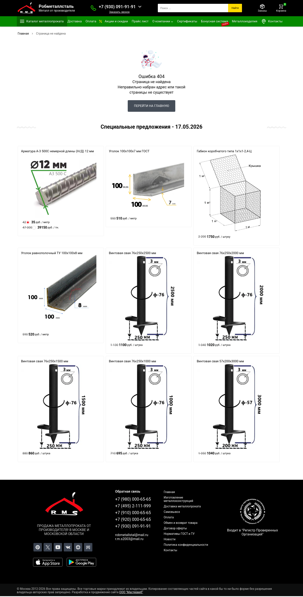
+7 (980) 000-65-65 (133, 499)
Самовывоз (172, 511)
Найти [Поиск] (235, 8)
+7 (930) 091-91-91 (117, 6)
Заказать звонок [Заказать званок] (119, 11)
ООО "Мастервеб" (131, 592)
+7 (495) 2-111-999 (133, 505)
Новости (169, 539)
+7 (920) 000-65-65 (133, 519)
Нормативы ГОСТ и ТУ (179, 533)
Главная (169, 492)
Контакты (272, 21)
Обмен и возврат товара (180, 522)
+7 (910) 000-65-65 (133, 512)
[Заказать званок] (93, 8)
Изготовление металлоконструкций (178, 499)
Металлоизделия (244, 21)
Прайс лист (140, 21)
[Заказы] (262, 8)
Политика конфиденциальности (186, 544)
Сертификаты (187, 21)
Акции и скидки (116, 21)
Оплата (90, 21)
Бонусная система (214, 21)
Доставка (75, 21)
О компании (161, 21)
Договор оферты (175, 528)
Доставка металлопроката (182, 506)
